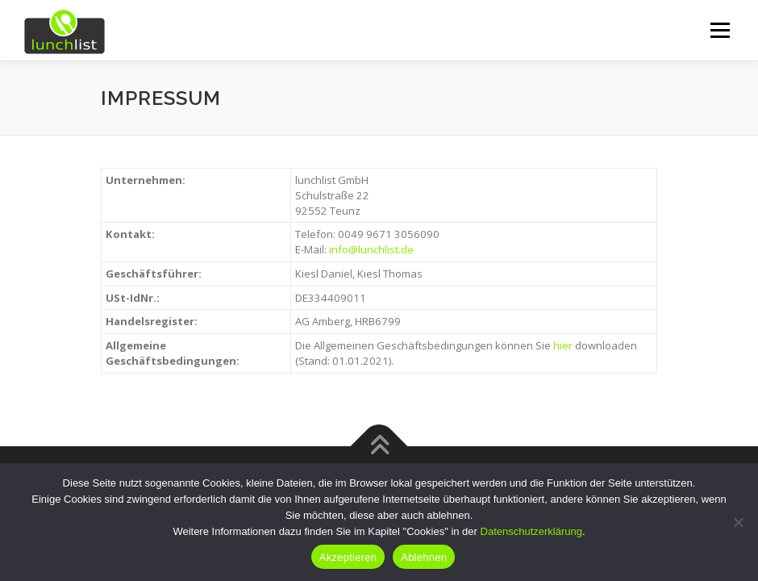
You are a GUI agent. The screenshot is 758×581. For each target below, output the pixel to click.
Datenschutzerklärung (531, 531)
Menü (720, 30)
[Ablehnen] (738, 522)
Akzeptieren (348, 557)
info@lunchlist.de (371, 249)
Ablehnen (424, 557)
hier (563, 345)
